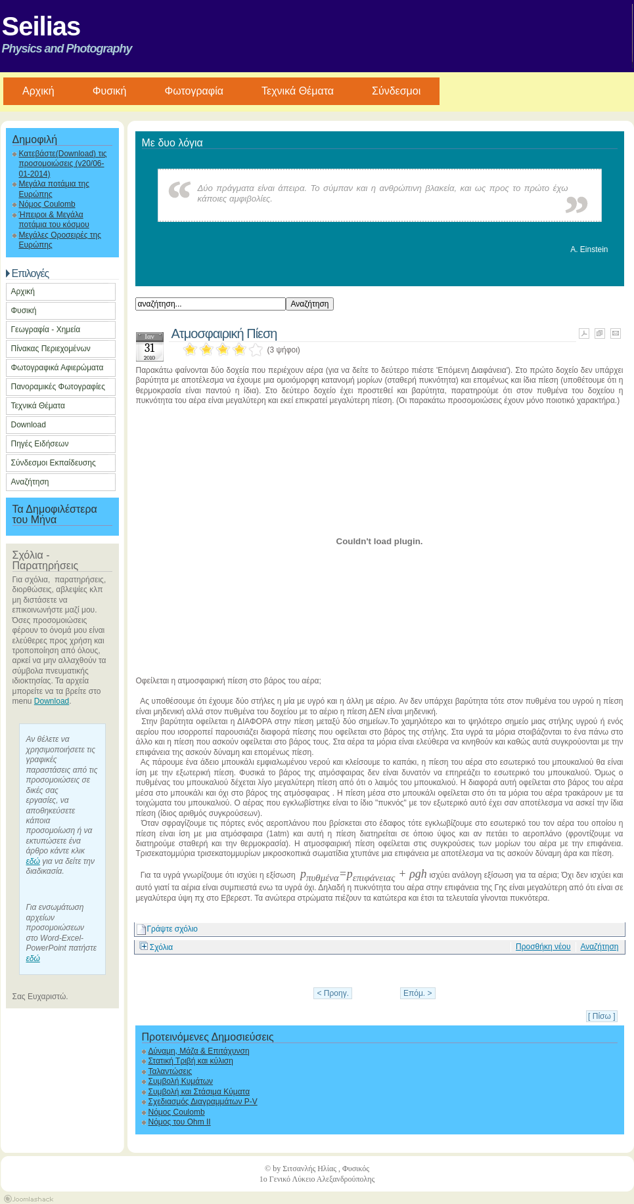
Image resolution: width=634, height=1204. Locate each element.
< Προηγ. (333, 993)
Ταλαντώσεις (170, 1071)
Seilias (41, 26)
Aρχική (38, 91)
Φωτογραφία (193, 91)
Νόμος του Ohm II (179, 1122)
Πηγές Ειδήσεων (40, 443)
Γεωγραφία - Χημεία (46, 329)
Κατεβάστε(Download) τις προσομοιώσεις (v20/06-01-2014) (63, 164)
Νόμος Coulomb (47, 204)
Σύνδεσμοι (396, 91)
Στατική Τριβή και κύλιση (190, 1060)
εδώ (33, 861)
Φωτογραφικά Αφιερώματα (57, 367)
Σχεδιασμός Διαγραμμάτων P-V (203, 1101)
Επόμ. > (417, 993)
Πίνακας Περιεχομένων (51, 348)
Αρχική (23, 291)
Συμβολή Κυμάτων (181, 1081)
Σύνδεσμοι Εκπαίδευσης (53, 462)
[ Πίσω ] (601, 1016)
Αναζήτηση (30, 481)
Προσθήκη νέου (543, 946)
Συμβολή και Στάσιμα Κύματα (199, 1091)
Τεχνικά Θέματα (297, 91)
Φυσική (110, 91)
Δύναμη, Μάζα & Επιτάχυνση (199, 1051)
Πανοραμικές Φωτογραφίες (58, 386)
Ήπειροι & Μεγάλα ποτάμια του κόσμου (54, 219)
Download (28, 424)
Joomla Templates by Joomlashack (28, 1199)
